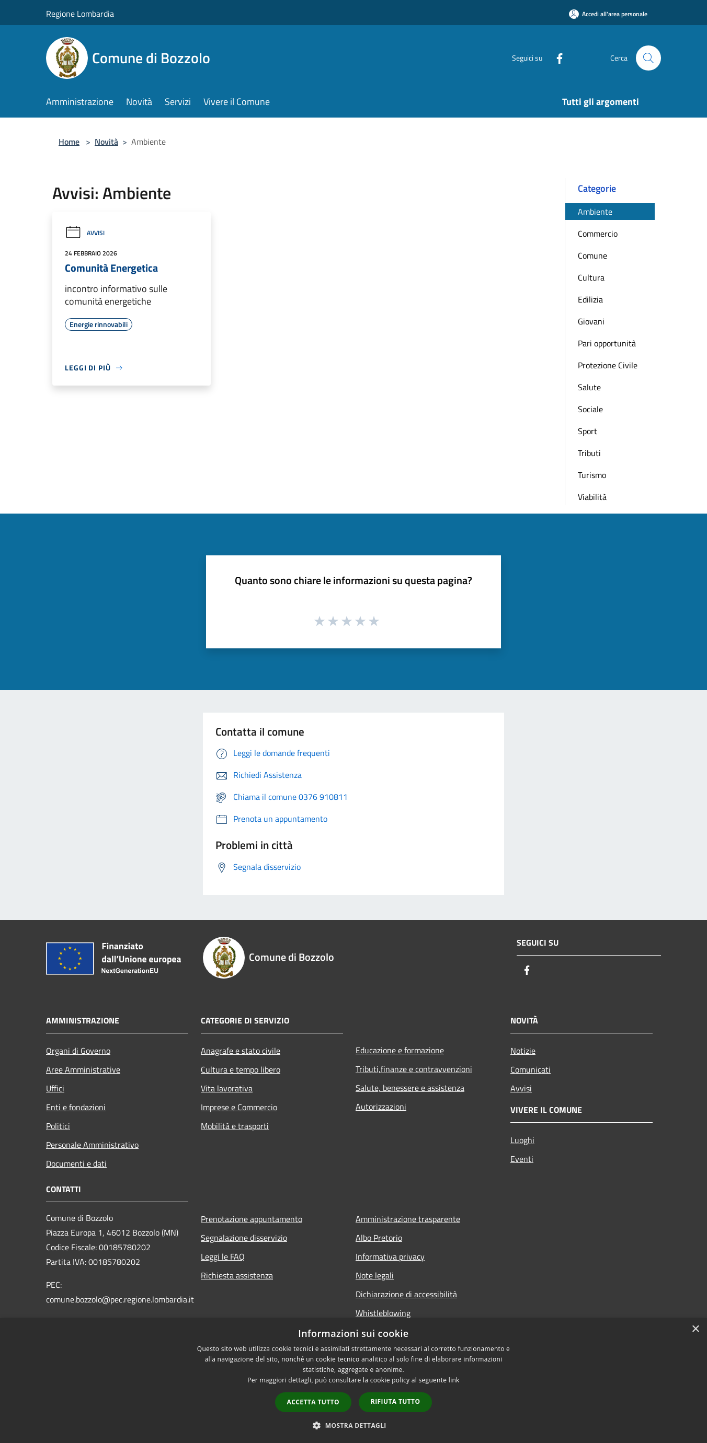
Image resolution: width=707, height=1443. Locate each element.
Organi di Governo (78, 1050)
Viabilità (592, 497)
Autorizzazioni (381, 1106)
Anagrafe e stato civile (240, 1050)
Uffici (55, 1088)
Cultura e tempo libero (240, 1069)
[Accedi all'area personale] (608, 14)
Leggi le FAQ (223, 1256)
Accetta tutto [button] (313, 1402)
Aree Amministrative (83, 1069)
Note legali (375, 1275)
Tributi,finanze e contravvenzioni (414, 1069)
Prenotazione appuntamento (251, 1219)
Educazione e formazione (400, 1050)
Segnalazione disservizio (244, 1237)
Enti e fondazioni (76, 1107)
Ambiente (595, 211)
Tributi (589, 453)
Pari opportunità (607, 343)
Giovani (591, 321)
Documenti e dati (76, 1163)
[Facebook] (555, 58)
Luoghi (522, 1140)
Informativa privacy (390, 1256)
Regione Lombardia (80, 13)
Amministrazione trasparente (408, 1219)
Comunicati (530, 1069)
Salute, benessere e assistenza (410, 1087)
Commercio (598, 233)
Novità (106, 141)
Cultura (591, 277)
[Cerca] (648, 58)
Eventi (521, 1159)
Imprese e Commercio (239, 1107)
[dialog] (353, 1380)
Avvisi (85, 233)
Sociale (590, 409)
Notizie (522, 1050)
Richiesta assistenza (237, 1275)
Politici (58, 1126)
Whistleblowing (383, 1313)
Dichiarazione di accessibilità (406, 1294)
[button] (353, 1425)
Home (69, 141)
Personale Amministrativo (92, 1144)
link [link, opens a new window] (454, 1380)
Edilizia (590, 299)
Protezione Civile (607, 365)
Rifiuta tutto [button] (395, 1401)
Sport (587, 431)
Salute (589, 387)
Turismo (592, 475)
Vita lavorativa (227, 1088)
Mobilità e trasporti (235, 1126)
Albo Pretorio (379, 1237)
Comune (592, 255)
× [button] (695, 1329)
